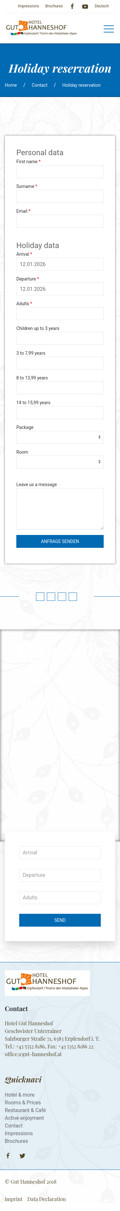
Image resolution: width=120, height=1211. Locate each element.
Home (11, 85)
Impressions (28, 6)
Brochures (54, 6)
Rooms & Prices (23, 1103)
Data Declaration (46, 1199)
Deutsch (102, 6)
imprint (13, 1199)
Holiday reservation (81, 85)
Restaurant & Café (25, 1110)
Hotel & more (20, 1095)
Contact (39, 85)
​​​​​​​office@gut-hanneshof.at (33, 1054)
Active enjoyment (24, 1118)
